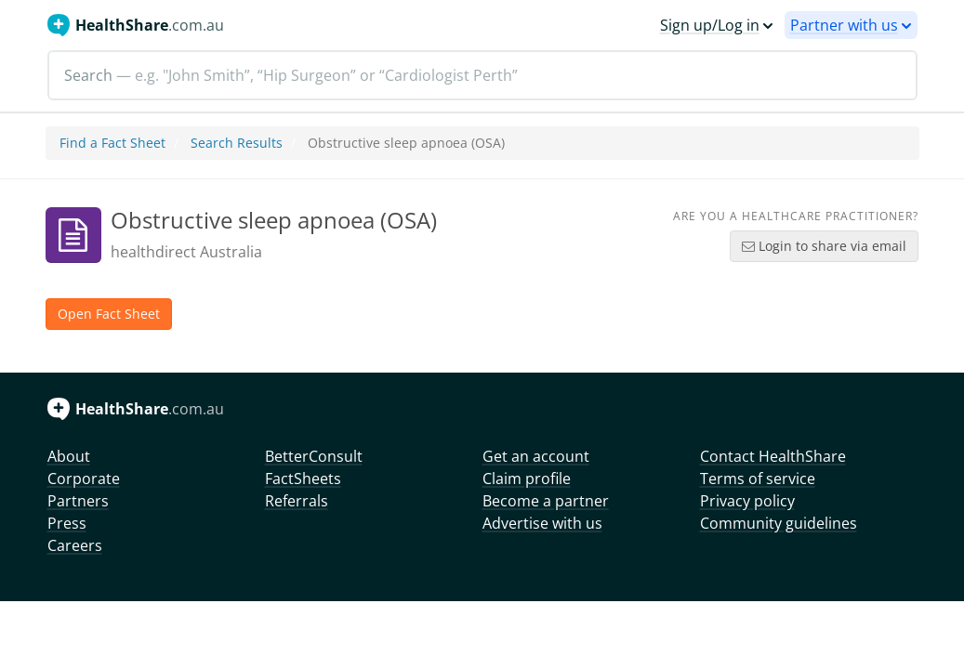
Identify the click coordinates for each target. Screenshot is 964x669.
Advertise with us (542, 523)
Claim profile (526, 478)
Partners (78, 501)
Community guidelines (778, 523)
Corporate (83, 478)
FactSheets (303, 478)
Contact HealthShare (773, 456)
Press (66, 523)
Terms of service (757, 478)
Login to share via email (824, 246)
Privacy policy (747, 501)
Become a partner (545, 501)
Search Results (237, 142)
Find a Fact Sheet (112, 142)
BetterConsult (314, 456)
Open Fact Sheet (109, 313)
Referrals (296, 501)
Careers (74, 545)
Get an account (535, 456)
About (68, 456)
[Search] (482, 75)
